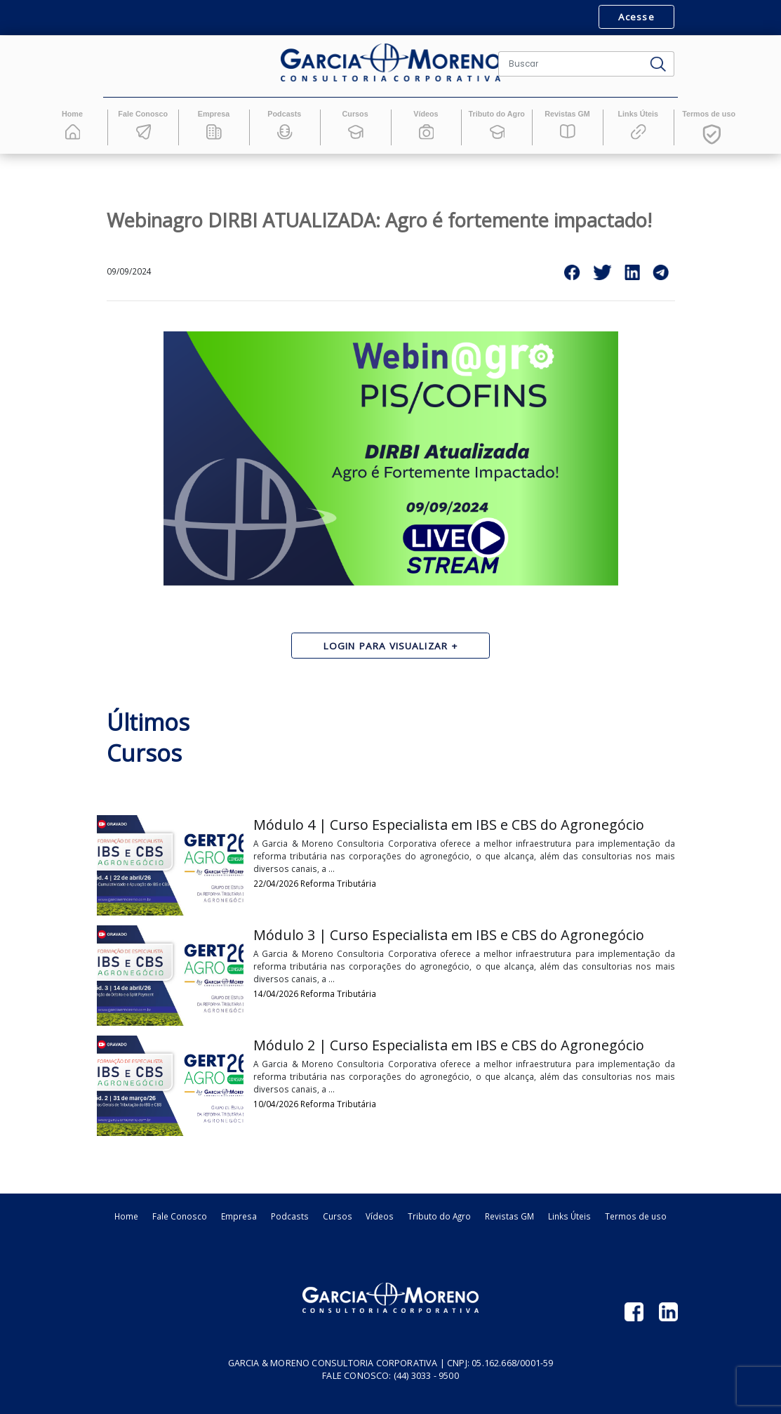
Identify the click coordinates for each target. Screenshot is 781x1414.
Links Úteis (569, 1216)
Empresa (239, 1216)
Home (126, 1216)
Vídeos (380, 1216)
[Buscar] (570, 64)
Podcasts (290, 1216)
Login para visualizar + (390, 646)
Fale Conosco (179, 1216)
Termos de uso (636, 1216)
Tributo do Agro (439, 1216)
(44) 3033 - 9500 (426, 1376)
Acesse (636, 17)
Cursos (337, 1216)
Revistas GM (509, 1216)
